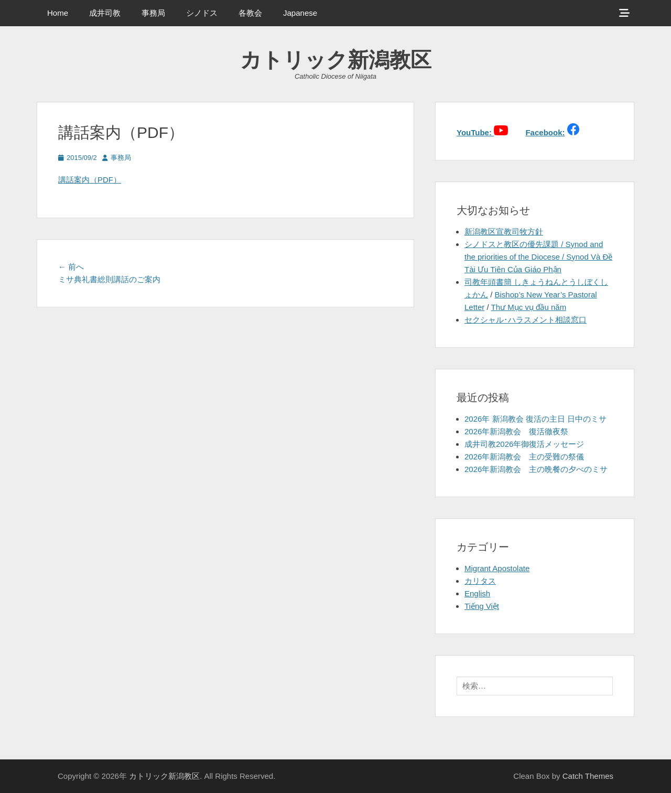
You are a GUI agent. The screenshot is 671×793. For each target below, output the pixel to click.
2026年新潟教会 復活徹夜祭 (516, 431)
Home (57, 12)
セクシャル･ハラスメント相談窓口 (525, 319)
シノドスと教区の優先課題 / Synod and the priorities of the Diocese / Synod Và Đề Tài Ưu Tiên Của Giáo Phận (538, 257)
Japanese (300, 12)
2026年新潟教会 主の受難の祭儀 (524, 456)
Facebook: (545, 132)
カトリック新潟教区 (335, 59)
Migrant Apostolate (496, 568)
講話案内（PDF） (89, 179)
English (477, 593)
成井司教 (105, 12)
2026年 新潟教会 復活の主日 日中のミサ (535, 418)
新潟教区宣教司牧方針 (503, 231)
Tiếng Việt (481, 606)
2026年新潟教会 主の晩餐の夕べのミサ (536, 469)
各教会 (250, 12)
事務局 (153, 12)
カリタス (480, 580)
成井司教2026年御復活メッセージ (524, 444)
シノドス (202, 12)
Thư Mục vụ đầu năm (529, 307)
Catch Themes (587, 775)
